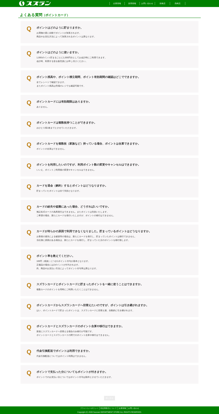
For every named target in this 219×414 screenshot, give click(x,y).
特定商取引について (108, 408)
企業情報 (117, 3)
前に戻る (109, 398)
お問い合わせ (147, 3)
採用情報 (132, 3)
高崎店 (178, 3)
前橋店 (162, 3)
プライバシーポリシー (89, 408)
